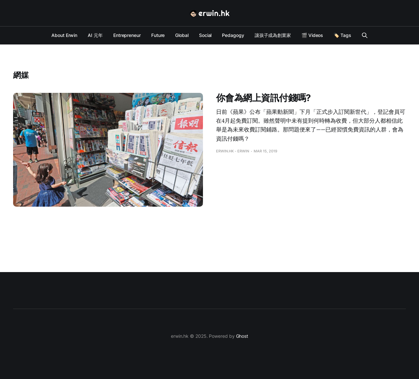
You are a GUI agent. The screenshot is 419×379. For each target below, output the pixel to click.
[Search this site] (365, 35)
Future (158, 35)
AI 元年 (95, 35)
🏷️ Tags (342, 35)
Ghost (242, 336)
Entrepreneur (127, 35)
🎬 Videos (312, 35)
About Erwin (64, 35)
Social (205, 35)
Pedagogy (233, 35)
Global (182, 35)
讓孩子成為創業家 (273, 35)
